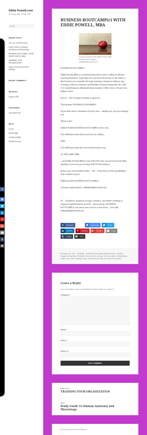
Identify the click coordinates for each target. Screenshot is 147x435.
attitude (91, 253)
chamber (119, 253)
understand (92, 258)
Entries (13, 133)
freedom (81, 256)
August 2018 (14, 97)
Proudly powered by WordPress (74, 429)
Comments (15, 137)
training (78, 258)
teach (72, 258)
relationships (122, 256)
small (63, 258)
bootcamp (99, 253)
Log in (11, 129)
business (112, 253)
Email (64, 340)
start (67, 258)
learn (94, 256)
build (106, 253)
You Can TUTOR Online (18, 43)
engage (63, 256)
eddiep (81, 253)
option (113, 256)
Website (65, 351)
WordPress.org (15, 141)
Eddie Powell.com (21, 10)
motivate (106, 256)
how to (88, 256)
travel (84, 258)
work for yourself (114, 258)
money (99, 256)
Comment (65, 295)
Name (64, 329)
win (105, 258)
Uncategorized (15, 113)
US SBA (100, 258)
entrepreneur (72, 256)
